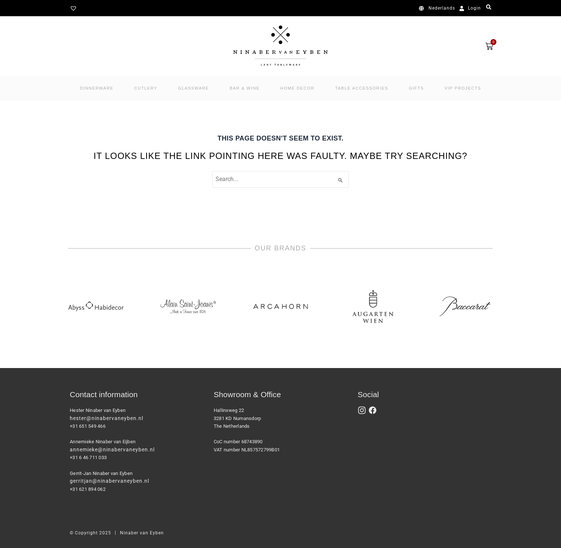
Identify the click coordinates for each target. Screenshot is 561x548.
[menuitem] (438, 8)
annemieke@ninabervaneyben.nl (112, 449)
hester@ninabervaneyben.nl (106, 418)
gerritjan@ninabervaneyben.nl (109, 481)
